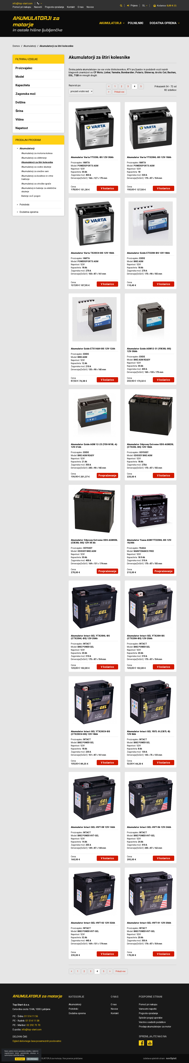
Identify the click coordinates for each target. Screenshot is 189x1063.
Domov (16, 46)
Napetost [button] (22, 128)
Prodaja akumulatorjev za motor (155, 1026)
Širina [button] (19, 111)
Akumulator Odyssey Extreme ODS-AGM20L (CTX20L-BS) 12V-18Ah (150, 445)
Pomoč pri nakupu (22, 7)
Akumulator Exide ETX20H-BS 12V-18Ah (148, 253)
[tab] (38, 68)
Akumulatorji (110, 23)
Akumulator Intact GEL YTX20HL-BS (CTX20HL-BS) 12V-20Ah (90, 637)
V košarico (107, 188)
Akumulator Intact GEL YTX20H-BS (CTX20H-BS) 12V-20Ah (145, 637)
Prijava (132, 5)
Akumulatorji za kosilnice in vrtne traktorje (37, 178)
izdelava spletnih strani (154, 1058)
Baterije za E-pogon (30, 196)
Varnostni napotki (148, 1008)
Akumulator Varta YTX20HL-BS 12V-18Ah (149, 157)
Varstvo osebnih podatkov (152, 1022)
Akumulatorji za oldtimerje (34, 158)
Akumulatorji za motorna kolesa (36, 153)
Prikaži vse (119, 92)
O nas (81, 7)
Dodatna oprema (163, 23)
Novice (90, 7)
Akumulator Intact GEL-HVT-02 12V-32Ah (93, 923)
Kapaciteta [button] (23, 85)
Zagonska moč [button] (26, 94)
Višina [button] (20, 119)
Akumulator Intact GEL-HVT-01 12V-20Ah (149, 923)
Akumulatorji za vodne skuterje (36, 167)
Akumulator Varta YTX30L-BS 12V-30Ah (92, 157)
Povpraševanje (107, 475)
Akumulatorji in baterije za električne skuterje (38, 190)
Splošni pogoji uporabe (150, 1017)
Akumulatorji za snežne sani (35, 171)
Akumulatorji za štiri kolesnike (37, 162)
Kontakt (71, 7)
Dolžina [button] (20, 102)
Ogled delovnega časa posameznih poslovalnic (37, 1041)
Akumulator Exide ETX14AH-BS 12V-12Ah (93, 348)
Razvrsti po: (75, 85)
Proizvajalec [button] (24, 68)
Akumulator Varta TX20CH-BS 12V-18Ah (92, 253)
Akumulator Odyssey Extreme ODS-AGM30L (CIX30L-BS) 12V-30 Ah (94, 541)
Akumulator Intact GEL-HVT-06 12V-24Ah (149, 827)
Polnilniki (135, 23)
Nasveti (38, 7)
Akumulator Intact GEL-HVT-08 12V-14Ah (93, 827)
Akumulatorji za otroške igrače (36, 183)
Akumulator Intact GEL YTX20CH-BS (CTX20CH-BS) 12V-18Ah (90, 732)
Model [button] (20, 76)
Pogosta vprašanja (54, 7)
